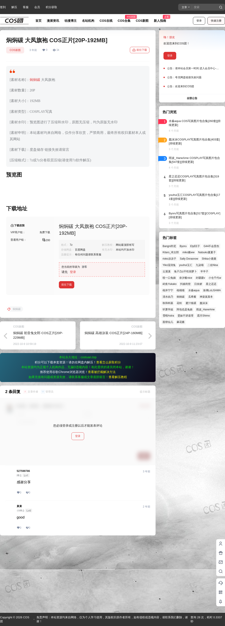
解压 (14, 7)
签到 (3, 7)
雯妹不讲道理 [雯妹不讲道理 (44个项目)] (185, 315)
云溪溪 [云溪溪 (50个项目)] (167, 271)
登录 (199, 20)
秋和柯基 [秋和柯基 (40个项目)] (168, 303)
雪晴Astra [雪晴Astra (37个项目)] (168, 315)
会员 (37, 7)
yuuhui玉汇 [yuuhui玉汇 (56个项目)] (185, 265)
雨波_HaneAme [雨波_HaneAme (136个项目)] (205, 309)
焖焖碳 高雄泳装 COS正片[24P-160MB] (113, 404)
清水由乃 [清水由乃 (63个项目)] (168, 296)
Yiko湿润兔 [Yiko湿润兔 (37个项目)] (169, 265)
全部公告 (192, 98)
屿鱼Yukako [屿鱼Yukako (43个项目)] (169, 284)
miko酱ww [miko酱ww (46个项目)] (188, 252)
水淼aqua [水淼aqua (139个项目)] (194, 290)
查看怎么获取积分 (108, 433)
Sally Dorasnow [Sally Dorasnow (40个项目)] (189, 258)
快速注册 (216, 20)
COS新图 (15, 50)
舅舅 (19, 577)
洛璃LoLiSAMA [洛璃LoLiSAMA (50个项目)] (212, 290)
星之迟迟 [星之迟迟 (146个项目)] (211, 284)
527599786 (23, 541)
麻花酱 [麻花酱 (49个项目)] (181, 322)
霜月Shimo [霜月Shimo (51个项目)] (203, 315)
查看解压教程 (118, 447)
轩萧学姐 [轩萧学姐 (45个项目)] (168, 309)
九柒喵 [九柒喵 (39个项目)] (200, 265)
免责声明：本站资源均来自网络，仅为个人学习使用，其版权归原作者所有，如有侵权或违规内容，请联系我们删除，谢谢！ (112, 619)
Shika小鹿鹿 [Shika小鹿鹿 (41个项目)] (209, 258)
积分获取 (51, 7)
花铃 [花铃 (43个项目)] (179, 303)
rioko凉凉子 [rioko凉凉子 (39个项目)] (169, 258)
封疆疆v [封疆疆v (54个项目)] (200, 277)
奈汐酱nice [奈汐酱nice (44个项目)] (185, 277)
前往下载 (139, 50)
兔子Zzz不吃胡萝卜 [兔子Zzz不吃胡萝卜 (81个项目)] (185, 271)
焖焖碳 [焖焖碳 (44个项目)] (181, 296)
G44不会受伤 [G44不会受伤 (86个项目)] (211, 246)
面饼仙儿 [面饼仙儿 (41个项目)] (168, 322)
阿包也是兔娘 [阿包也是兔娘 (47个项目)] (184, 309)
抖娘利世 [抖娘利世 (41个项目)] (185, 284)
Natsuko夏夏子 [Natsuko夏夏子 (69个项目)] (207, 252)
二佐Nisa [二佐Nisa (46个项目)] (212, 265)
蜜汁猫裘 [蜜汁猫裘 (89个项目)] (191, 303)
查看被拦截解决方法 (102, 442)
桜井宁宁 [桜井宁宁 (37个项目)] (168, 290)
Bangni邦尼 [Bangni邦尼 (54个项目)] (169, 246)
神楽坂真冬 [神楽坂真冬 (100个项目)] (206, 296)
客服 (26, 7)
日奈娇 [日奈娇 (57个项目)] (198, 284)
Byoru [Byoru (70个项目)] (183, 246)
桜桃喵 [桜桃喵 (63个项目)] (181, 290)
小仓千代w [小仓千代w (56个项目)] (215, 277)
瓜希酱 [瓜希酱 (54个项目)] (192, 296)
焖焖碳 (35, 80)
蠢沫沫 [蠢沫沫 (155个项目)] (204, 303)
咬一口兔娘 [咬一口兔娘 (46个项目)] (169, 277)
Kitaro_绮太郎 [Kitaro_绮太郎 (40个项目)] (171, 252)
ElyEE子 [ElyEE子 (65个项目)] (195, 246)
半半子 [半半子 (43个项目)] (204, 271)
